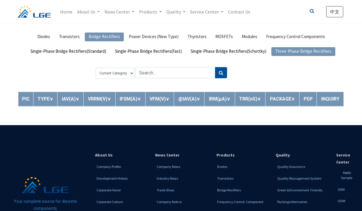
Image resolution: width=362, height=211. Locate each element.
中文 (334, 12)
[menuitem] (66, 12)
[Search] (221, 72)
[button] (45, 99)
